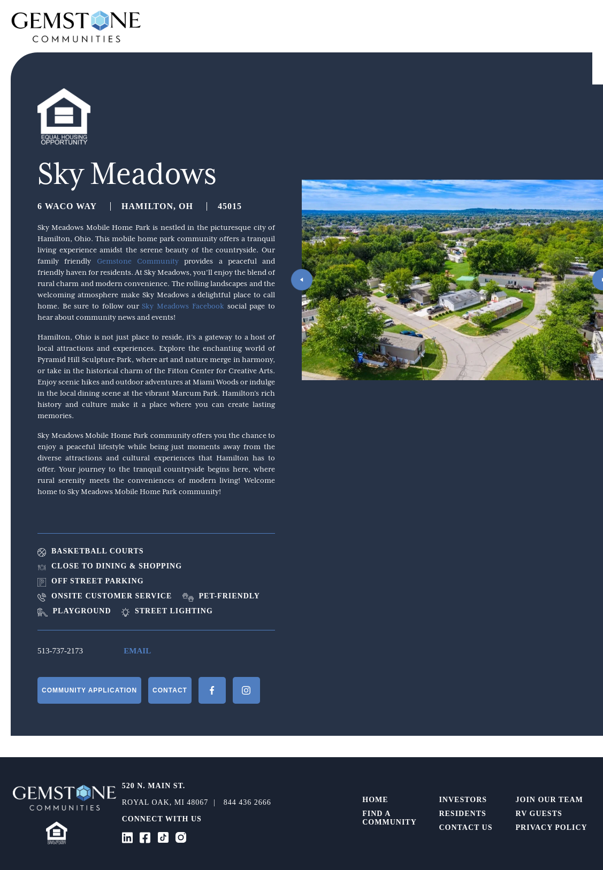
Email (137, 650)
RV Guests (539, 814)
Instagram (246, 690)
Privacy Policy (551, 827)
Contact (169, 690)
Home (375, 800)
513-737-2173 (60, 650)
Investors (463, 800)
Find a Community (389, 818)
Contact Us (465, 827)
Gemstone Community (138, 261)
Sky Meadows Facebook (183, 306)
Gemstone (76, 26)
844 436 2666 (247, 802)
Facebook (212, 690)
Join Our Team (549, 800)
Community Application (89, 690)
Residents (462, 814)
